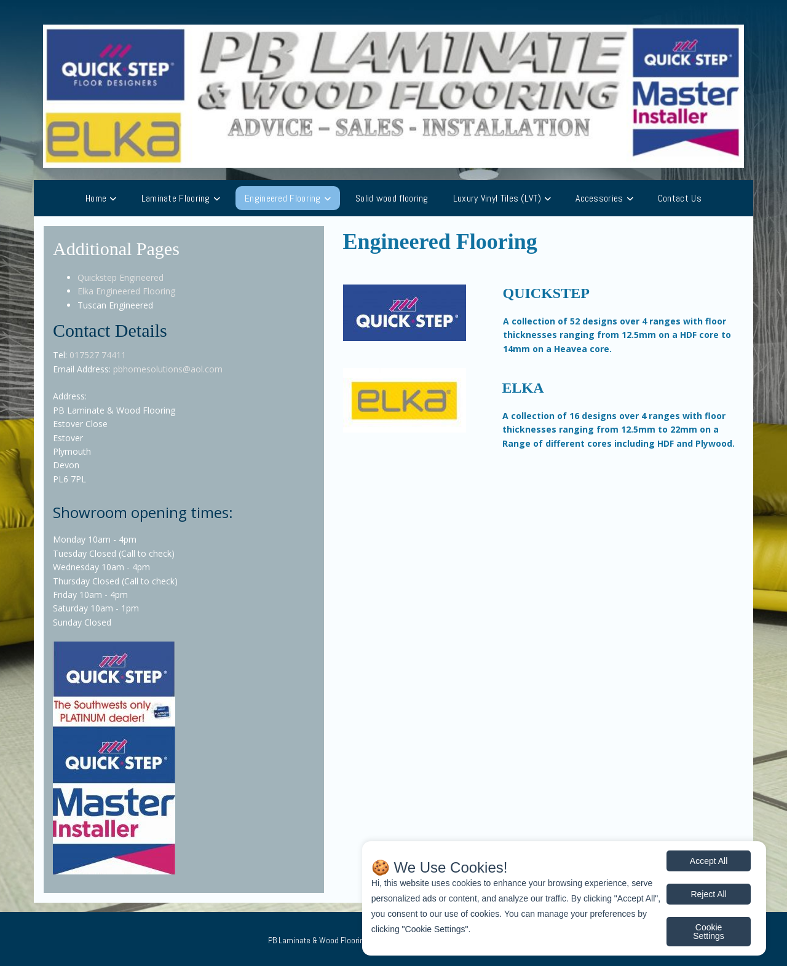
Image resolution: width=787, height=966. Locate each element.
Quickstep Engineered (120, 277)
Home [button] (95, 198)
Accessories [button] (599, 198)
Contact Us (680, 198)
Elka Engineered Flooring (126, 291)
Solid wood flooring (392, 198)
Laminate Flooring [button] (175, 198)
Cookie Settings (708, 931)
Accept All (708, 861)
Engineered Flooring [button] (283, 198)
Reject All (708, 894)
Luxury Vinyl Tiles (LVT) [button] (497, 198)
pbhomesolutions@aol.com (168, 369)
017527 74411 (97, 355)
